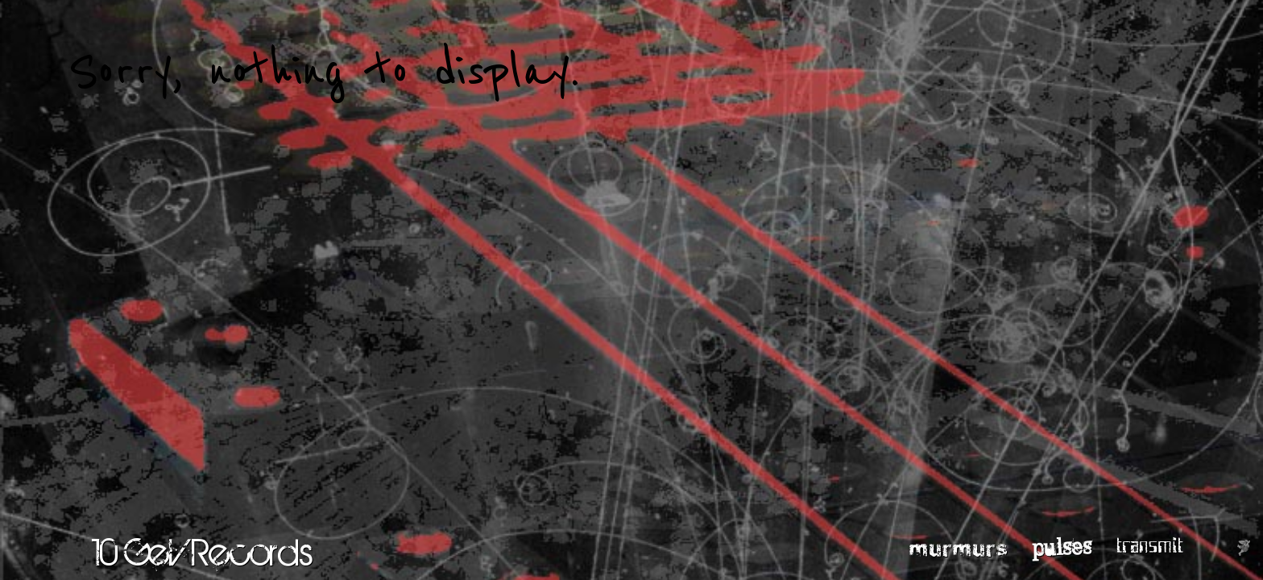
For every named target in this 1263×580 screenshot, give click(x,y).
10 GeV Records (202, 552)
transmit (1149, 546)
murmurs (958, 547)
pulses (1062, 546)
